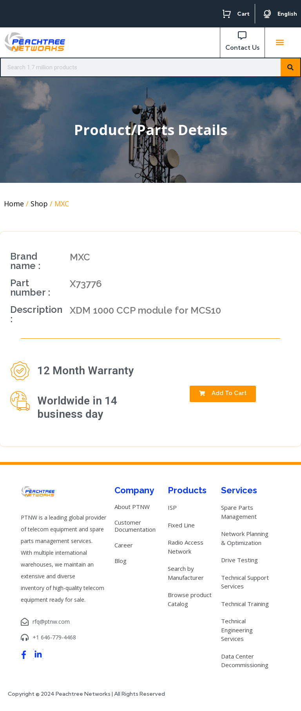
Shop (39, 203)
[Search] (290, 67)
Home (14, 203)
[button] (280, 42)
